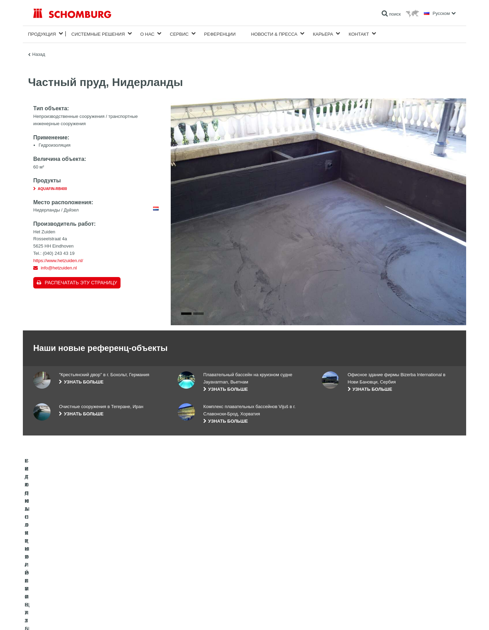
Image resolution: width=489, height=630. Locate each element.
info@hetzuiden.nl (59, 266)
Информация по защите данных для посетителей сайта (121, 616)
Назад (38, 52)
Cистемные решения (98, 33)
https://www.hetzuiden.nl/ (58, 259)
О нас (147, 33)
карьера (323, 33)
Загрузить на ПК (193, 569)
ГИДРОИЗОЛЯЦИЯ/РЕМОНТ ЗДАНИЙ (70, 559)
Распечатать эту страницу (81, 281)
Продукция (42, 33)
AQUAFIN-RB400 (52, 187)
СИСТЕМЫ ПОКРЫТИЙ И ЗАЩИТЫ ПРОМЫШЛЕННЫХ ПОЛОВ (95, 580)
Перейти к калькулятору (201, 559)
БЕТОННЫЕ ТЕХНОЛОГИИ (59, 590)
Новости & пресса (274, 33)
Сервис (179, 33)
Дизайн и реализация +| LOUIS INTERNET (425, 616)
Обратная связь (193, 580)
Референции (219, 33)
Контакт (359, 33)
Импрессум (62, 616)
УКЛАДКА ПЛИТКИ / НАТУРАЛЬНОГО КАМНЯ (77, 569)
